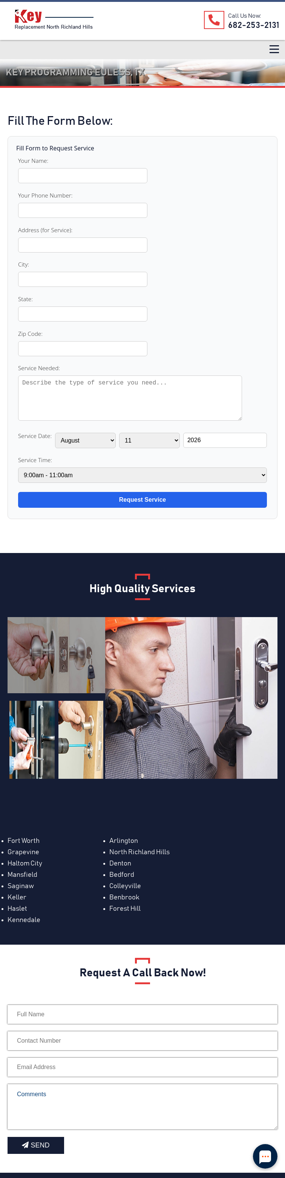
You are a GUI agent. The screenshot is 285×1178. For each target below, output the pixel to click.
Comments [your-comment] (142, 904)
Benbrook (201, 706)
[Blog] (87, 1144)
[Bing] (162, 1144)
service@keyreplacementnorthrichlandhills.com (81, 1025)
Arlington (111, 672)
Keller (106, 706)
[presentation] (65, 945)
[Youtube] (33, 1144)
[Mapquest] (16, 1144)
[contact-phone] (142, 838)
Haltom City (114, 684)
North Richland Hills (38, 684)
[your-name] (142, 812)
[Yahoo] (122, 1144)
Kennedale (202, 718)
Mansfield (22, 695)
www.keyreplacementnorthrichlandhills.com (74, 1014)
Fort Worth (24, 672)
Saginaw (199, 695)
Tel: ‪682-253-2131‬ (37, 1037)
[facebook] (51, 1144)
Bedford (109, 695)
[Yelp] (69, 1144)
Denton (197, 684)
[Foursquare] (140, 1144)
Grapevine (202, 672)
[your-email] (142, 865)
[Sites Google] (105, 1144)
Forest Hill (112, 718)
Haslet (17, 718)
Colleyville (23, 706)
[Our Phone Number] (212, 20)
